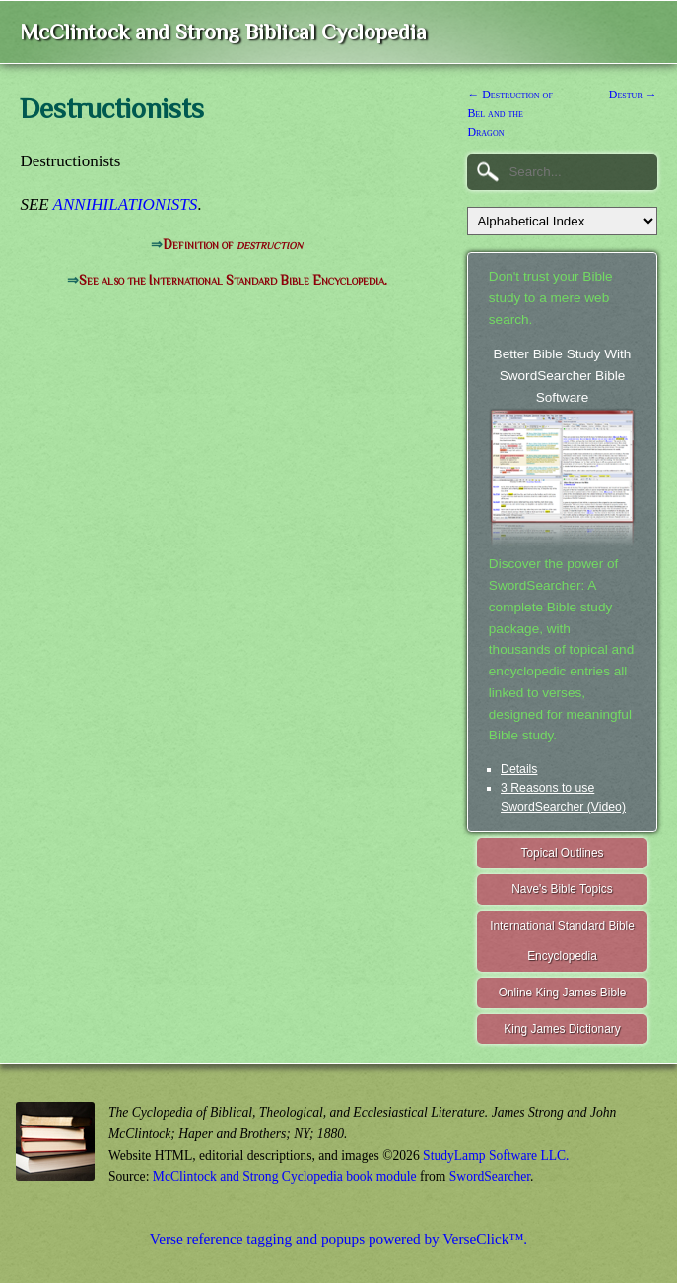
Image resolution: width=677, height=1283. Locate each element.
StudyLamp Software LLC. (496, 1155)
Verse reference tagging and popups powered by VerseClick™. (338, 1238)
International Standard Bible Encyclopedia (562, 941)
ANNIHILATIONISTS (125, 204)
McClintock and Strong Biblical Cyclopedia (223, 32)
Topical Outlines (562, 853)
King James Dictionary (562, 1029)
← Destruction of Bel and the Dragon (509, 113)
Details (519, 769)
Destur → (633, 94)
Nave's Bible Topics (562, 889)
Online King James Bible (563, 992)
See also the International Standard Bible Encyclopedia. (233, 280)
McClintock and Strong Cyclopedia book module (285, 1176)
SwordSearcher (489, 1176)
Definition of (233, 244)
